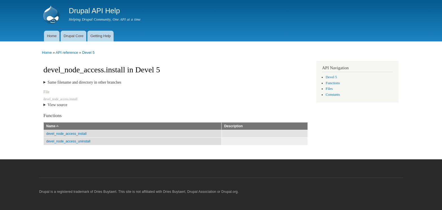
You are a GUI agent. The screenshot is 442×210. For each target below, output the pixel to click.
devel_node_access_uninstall (68, 141)
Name (52, 126)
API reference (67, 52)
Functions (333, 83)
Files (329, 89)
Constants (333, 95)
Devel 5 (88, 52)
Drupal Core (73, 36)
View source (57, 105)
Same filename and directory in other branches (84, 82)
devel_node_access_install (66, 134)
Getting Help (100, 36)
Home (52, 36)
